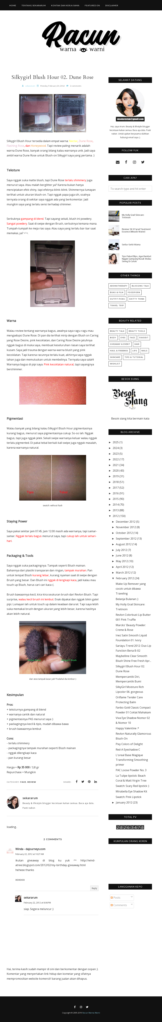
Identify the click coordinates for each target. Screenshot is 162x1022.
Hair (136, 344)
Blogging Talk (140, 286)
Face (23, 782)
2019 (116, 476)
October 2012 (124, 533)
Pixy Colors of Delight (129, 744)
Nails (144, 351)
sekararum (30, 897)
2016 (116, 493)
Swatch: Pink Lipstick (128, 797)
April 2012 (122, 567)
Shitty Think (136, 299)
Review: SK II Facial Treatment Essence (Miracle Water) (136, 230)
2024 (116, 448)
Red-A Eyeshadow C (128, 749)
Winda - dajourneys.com (30, 849)
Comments (119, 905)
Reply (94, 888)
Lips (134, 351)
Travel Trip (117, 305)
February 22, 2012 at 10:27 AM (29, 854)
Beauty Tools (137, 331)
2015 (116, 499)
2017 (116, 487)
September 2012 (126, 538)
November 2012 (126, 527)
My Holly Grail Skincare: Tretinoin (133, 216)
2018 (116, 482)
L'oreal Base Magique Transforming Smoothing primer (132, 760)
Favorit (143, 338)
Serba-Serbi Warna (131, 244)
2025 (116, 442)
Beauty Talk (117, 331)
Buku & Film (116, 292)
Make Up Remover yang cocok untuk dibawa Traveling (131, 588)
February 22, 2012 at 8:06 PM (37, 902)
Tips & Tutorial (134, 357)
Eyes (123, 338)
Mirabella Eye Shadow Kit (131, 791)
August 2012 (124, 544)
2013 (116, 510)
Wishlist (115, 364)
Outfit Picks (117, 299)
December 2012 (125, 521)
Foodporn (134, 292)
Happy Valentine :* (127, 728)
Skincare (115, 357)
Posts (115, 897)
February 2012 (125, 578)
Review (31, 782)
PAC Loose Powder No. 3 (131, 770)
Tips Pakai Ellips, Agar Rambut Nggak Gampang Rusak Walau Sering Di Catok (136, 259)
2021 (116, 465)
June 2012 (122, 555)
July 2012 (121, 550)
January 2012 (124, 802)
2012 (116, 516)
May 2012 (122, 561)
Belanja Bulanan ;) (127, 599)
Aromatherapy (118, 286)
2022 (116, 459)
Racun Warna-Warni (91, 1012)
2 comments (75, 86)
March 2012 (123, 572)
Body (113, 338)
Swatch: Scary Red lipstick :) (132, 786)
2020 (116, 470)
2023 (116, 453)
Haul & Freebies (119, 351)
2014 (116, 504)
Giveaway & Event (120, 344)
